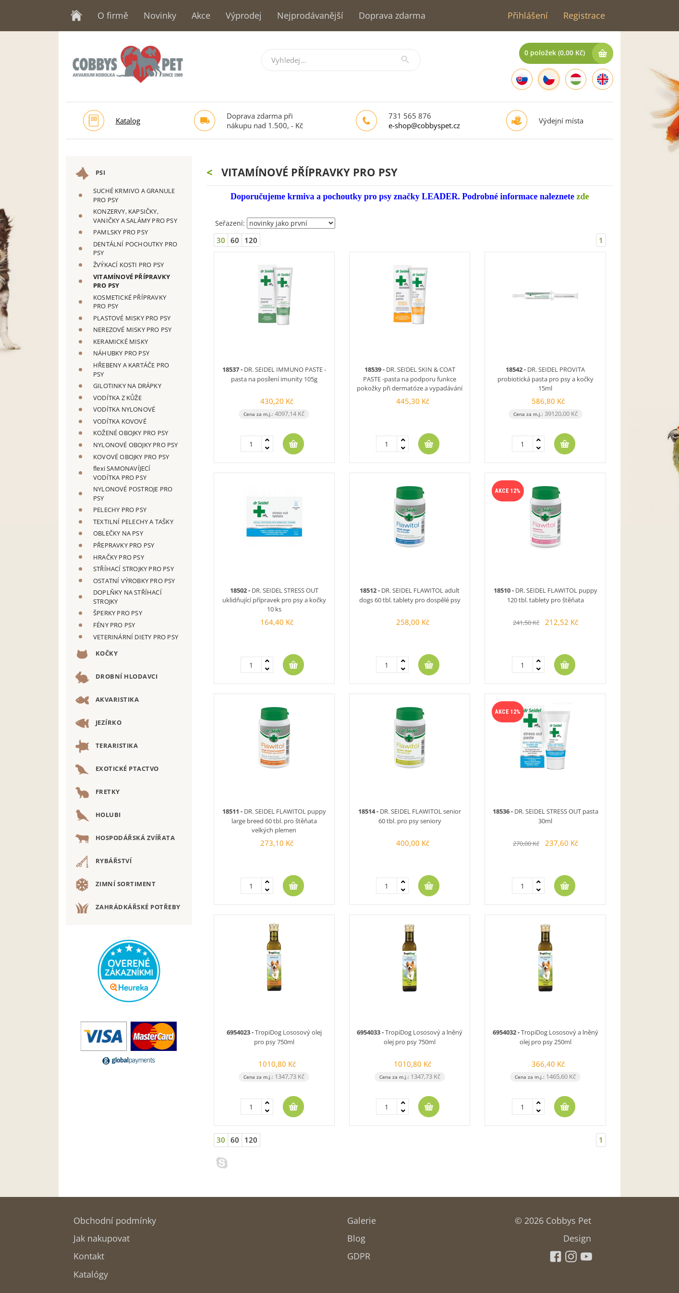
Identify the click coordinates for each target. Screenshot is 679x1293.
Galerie (361, 1217)
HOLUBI (98, 815)
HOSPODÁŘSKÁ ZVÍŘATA (125, 838)
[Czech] (548, 79)
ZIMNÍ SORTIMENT (115, 884)
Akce (201, 15)
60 (234, 240)
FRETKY (97, 792)
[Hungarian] (575, 79)
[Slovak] (522, 79)
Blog (356, 1235)
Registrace (584, 15)
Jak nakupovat (101, 1235)
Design (577, 1235)
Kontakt (88, 1253)
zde (582, 196)
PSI (90, 173)
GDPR (358, 1253)
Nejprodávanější (310, 15)
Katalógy (90, 1271)
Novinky (160, 15)
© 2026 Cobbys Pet (553, 1217)
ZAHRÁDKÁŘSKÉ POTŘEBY (128, 908)
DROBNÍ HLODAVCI (116, 677)
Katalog (128, 120)
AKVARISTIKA (107, 700)
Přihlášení (528, 15)
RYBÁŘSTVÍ (103, 861)
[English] (602, 79)
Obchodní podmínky (114, 1217)
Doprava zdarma (392, 15)
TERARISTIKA (106, 746)
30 (221, 240)
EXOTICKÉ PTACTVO (117, 769)
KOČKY (96, 654)
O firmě (112, 15)
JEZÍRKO (98, 723)
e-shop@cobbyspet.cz (424, 125)
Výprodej (244, 15)
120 (250, 240)
